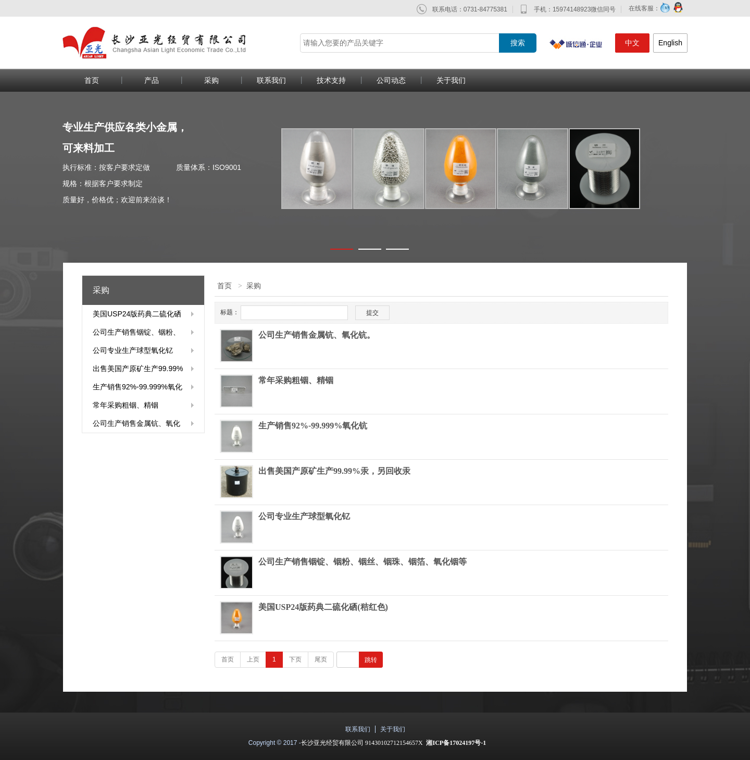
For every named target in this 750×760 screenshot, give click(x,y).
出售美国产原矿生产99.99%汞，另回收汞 (138, 371)
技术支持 (331, 80)
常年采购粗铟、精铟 (125, 405)
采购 (211, 80)
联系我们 (271, 80)
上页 (253, 659)
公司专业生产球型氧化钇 (133, 350)
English (670, 43)
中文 (632, 43)
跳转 (371, 660)
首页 (91, 80)
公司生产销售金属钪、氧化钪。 (136, 426)
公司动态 (391, 80)
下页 (295, 659)
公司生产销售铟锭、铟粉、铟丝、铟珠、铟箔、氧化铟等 (136, 334)
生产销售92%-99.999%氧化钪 (137, 389)
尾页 (321, 659)
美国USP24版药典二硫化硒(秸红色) (137, 316)
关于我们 (451, 80)
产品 (151, 80)
